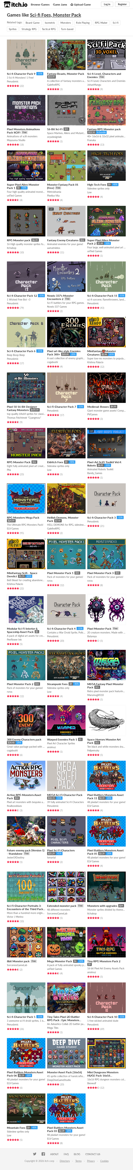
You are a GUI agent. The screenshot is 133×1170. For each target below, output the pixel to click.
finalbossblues (14, 805)
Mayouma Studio (16, 140)
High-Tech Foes (96, 184)
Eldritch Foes (55, 462)
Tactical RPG (49, 29)
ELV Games (13, 528)
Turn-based (67, 29)
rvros (49, 580)
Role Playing (83, 22)
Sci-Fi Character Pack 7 (61, 406)
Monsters (65, 22)
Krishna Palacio (95, 362)
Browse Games (40, 4)
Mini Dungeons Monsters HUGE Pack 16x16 (102, 1074)
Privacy (91, 1160)
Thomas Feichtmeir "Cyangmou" (24, 417)
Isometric (50, 22)
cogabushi (52, 362)
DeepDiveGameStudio (59, 1079)
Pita (9, 469)
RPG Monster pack (18, 240)
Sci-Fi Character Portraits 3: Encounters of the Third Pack (25, 907)
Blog (77, 1154)
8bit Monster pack (18, 961)
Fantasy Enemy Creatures (62, 240)
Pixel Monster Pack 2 (20, 684)
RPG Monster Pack (18, 462)
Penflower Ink (14, 639)
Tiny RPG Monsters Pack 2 (103, 961)
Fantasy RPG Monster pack (104, 129)
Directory (65, 1160)
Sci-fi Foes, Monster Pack (55, 15)
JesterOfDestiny (15, 857)
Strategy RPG (29, 29)
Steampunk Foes (57, 684)
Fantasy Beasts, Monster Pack (65, 73)
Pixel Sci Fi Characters (61, 850)
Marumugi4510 (95, 695)
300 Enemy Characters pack (24, 739)
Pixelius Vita (53, 195)
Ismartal (51, 857)
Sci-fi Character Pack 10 (102, 1016)
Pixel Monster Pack (99, 628)
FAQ (66, 1154)
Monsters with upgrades (102, 905)
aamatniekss (53, 247)
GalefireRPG (53, 84)
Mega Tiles (52, 1027)
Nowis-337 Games (57, 306)
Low (89, 192)
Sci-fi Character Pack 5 (21, 1016)
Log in (107, 4)
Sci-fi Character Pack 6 (21, 351)
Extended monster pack (61, 905)
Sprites (12, 29)
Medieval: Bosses (98, 406)
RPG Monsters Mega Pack (23, 517)
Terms (78, 1160)
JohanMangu (94, 84)
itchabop (11, 247)
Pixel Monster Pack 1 (60, 573)
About (54, 1154)
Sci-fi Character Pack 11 (102, 295)
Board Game (33, 22)
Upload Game (80, 4)
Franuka (91, 140)
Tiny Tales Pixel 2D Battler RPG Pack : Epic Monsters (63, 1018)
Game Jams (60, 4)
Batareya (92, 636)
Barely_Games (94, 473)
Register (122, 4)
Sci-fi (115, 22)
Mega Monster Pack (59, 961)
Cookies (104, 1160)
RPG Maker (101, 22)
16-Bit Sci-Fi (55, 129)
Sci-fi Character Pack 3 (101, 517)
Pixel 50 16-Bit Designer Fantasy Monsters (22, 408)
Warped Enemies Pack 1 (62, 739)
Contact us (92, 1154)
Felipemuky (93, 750)
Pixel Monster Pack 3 (100, 573)
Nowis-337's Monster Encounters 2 (60, 297)
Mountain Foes (16, 1127)
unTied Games (14, 195)
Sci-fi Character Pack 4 (61, 628)
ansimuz (51, 747)
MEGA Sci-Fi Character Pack (64, 794)
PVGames (92, 414)
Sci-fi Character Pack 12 (22, 295)
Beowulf (91, 1083)
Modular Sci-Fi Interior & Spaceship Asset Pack (22, 630)
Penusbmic (13, 81)
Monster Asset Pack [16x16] (64, 1072)
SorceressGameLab (57, 913)
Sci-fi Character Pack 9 (21, 73)
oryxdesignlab (54, 136)
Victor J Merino (15, 916)
